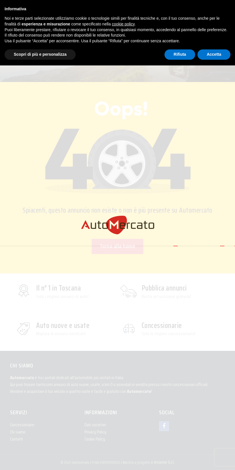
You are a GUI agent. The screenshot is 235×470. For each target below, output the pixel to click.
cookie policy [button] (123, 24)
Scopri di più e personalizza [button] (40, 54)
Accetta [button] (214, 54)
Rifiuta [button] (180, 54)
